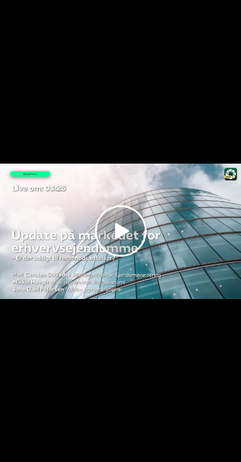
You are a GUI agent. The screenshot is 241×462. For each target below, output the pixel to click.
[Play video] (121, 231)
